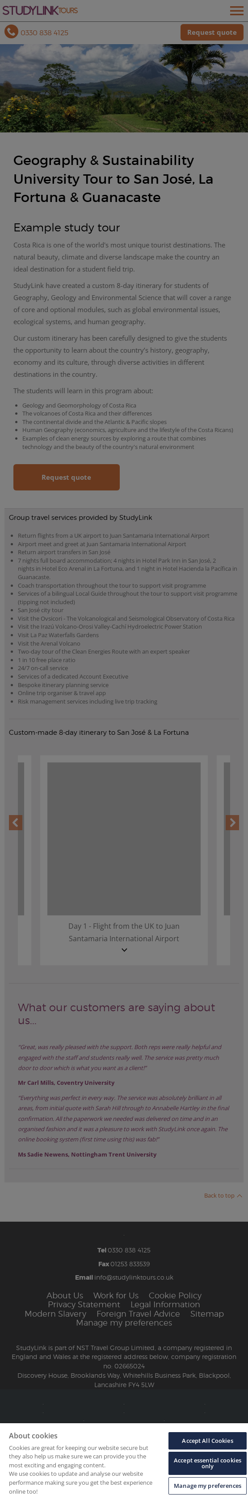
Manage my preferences (207, 1486)
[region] (124, 1461)
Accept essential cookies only (207, 1463)
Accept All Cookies (207, 1441)
